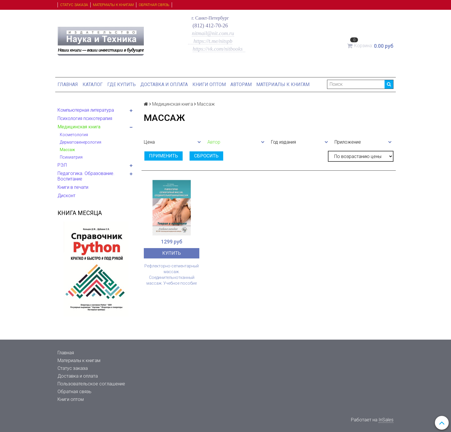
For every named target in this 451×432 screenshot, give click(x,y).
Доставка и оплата (164, 84)
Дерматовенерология (80, 142)
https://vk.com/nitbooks (218, 49)
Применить (163, 156)
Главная (68, 84)
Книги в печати (73, 187)
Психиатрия (71, 157)
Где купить (121, 84)
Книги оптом (209, 84)
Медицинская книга (79, 127)
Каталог (93, 84)
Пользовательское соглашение (91, 384)
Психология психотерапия (85, 118)
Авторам (241, 84)
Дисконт (66, 195)
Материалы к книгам (113, 5)
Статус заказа (74, 5)
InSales (386, 420)
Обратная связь (154, 5)
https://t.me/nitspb (210, 41)
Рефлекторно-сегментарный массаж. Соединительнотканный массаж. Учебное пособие (171, 275)
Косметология (74, 134)
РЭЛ (62, 165)
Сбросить (206, 156)
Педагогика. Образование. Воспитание (86, 176)
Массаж (67, 149)
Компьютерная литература (86, 110)
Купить (171, 253)
